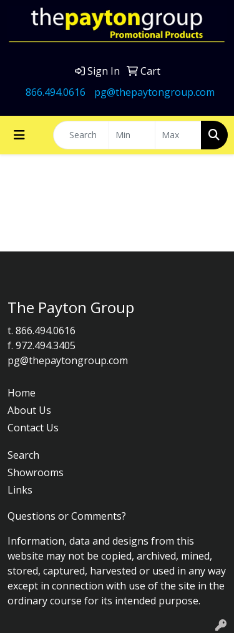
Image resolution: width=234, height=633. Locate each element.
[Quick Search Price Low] (132, 135)
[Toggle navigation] (19, 135)
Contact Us (33, 427)
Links (19, 490)
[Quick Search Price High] (178, 135)
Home (21, 393)
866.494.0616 (55, 92)
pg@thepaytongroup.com (154, 92)
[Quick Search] (81, 135)
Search (23, 455)
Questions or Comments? (66, 516)
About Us (29, 410)
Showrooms (35, 472)
